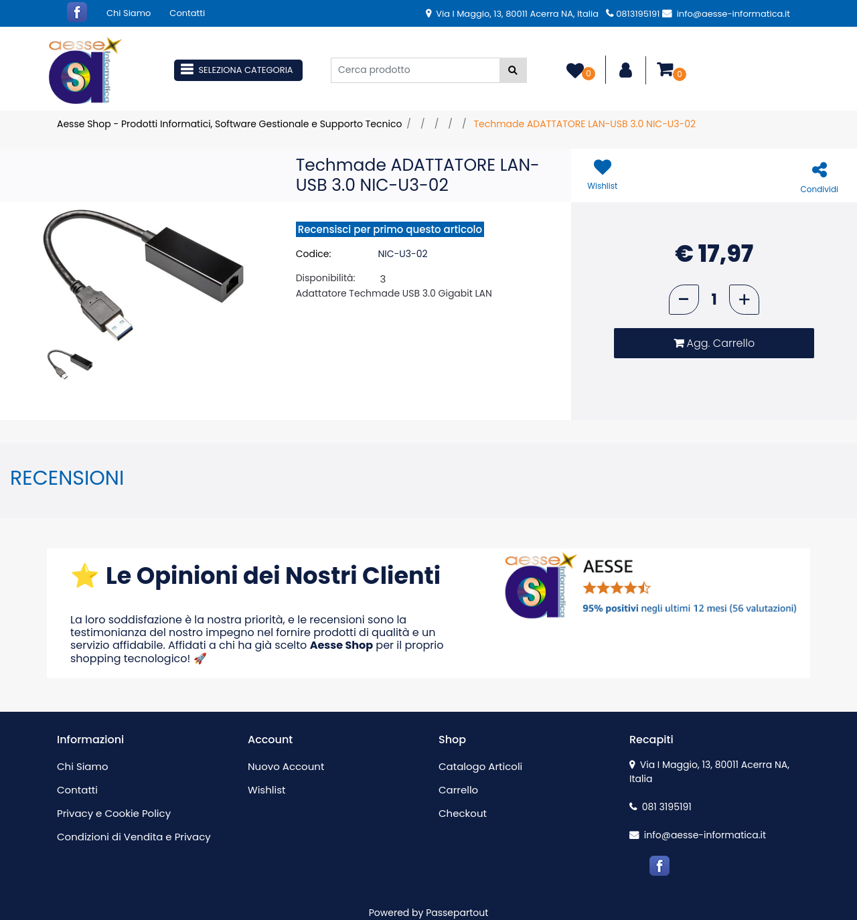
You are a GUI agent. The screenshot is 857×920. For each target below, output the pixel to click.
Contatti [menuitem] (187, 13)
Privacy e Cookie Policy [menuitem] (114, 813)
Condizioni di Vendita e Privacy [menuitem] (134, 837)
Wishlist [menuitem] (266, 790)
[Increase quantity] (744, 300)
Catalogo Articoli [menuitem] (480, 766)
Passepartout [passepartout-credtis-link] (457, 912)
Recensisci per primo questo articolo (390, 229)
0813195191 (632, 13)
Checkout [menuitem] (463, 813)
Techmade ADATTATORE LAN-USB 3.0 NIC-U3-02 (584, 124)
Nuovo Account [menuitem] (286, 766)
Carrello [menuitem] (458, 790)
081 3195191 (660, 807)
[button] (513, 70)
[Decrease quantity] (684, 300)
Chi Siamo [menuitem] (128, 13)
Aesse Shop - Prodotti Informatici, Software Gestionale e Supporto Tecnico (229, 124)
